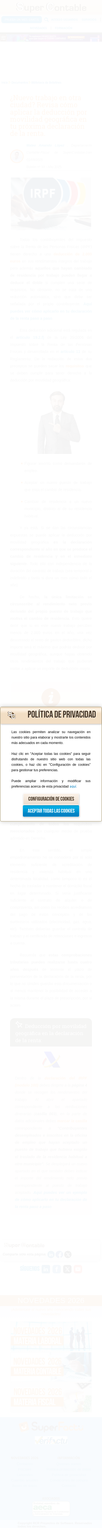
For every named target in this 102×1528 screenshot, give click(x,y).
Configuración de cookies (51, 799)
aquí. (73, 786)
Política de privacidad (62, 714)
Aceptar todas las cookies (51, 811)
